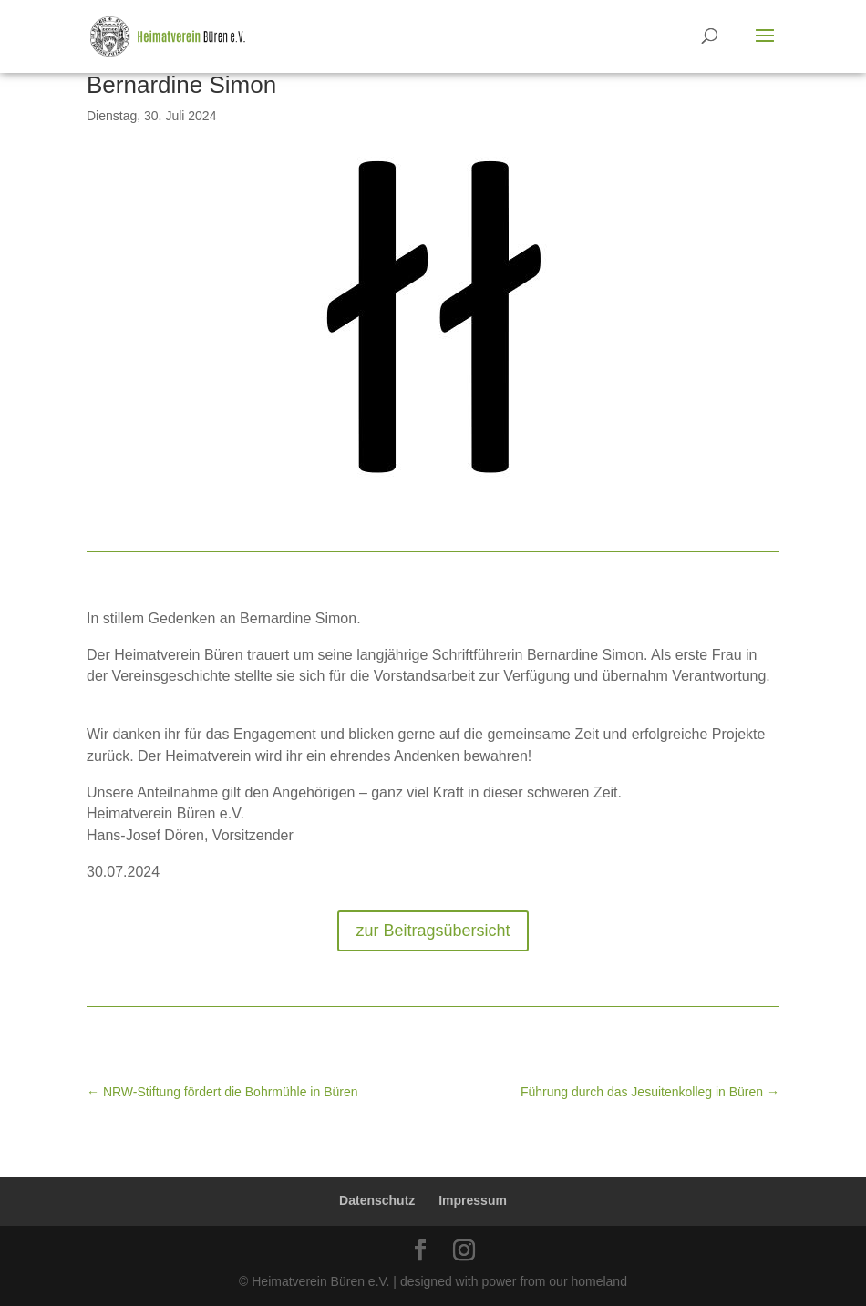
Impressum (472, 1200)
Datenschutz (377, 1200)
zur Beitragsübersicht (433, 930)
